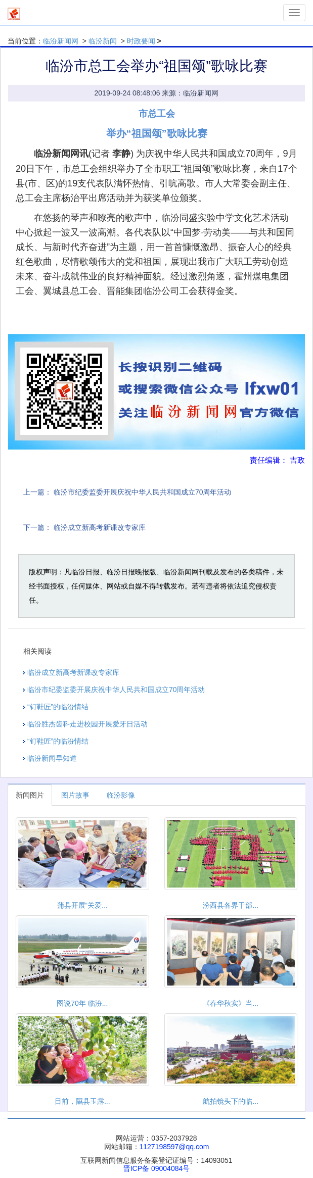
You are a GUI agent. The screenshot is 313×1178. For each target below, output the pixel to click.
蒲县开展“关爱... (82, 905)
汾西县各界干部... (230, 905)
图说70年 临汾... (82, 1003)
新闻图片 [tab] (30, 795)
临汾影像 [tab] (121, 795)
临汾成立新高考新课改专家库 (100, 527)
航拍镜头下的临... (230, 1101)
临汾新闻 (102, 41)
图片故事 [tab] (75, 795)
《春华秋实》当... (230, 1003)
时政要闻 (141, 41)
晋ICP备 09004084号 (156, 1168)
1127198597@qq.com (174, 1147)
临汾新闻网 (60, 41)
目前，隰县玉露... (82, 1101)
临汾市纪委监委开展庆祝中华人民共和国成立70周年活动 (143, 492)
